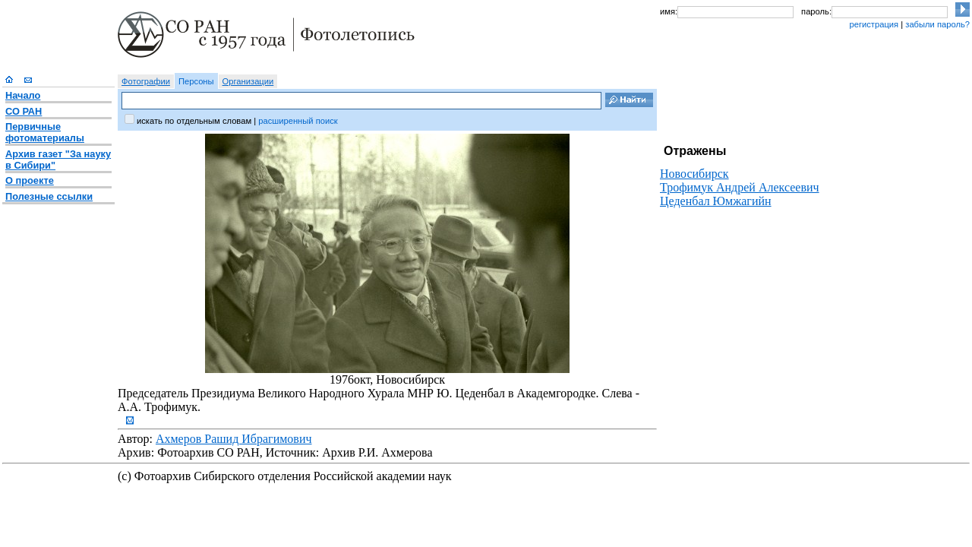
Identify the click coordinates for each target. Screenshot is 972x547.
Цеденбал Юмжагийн (716, 200)
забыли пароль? (937, 24)
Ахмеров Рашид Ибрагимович (234, 438)
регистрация (873, 24)
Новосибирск (694, 173)
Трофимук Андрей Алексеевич (739, 187)
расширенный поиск (297, 120)
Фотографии (146, 81)
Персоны (196, 81)
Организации (248, 81)
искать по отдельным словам (194, 120)
